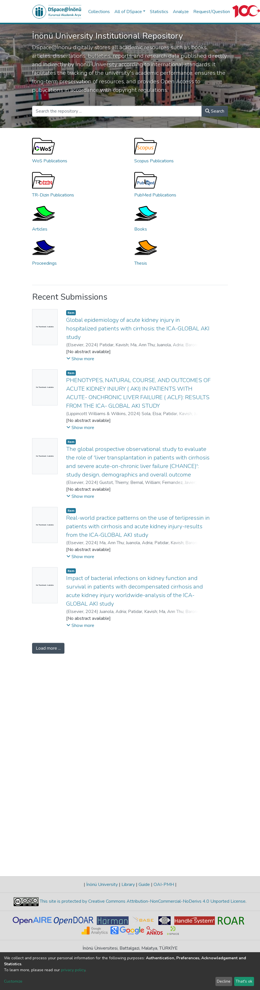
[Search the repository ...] (117, 111)
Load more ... (48, 648)
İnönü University (102, 884)
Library (128, 884)
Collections (99, 12)
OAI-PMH (163, 884)
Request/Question (211, 12)
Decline (223, 981)
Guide (144, 884)
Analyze (181, 12)
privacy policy (73, 970)
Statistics (159, 12)
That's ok (244, 981)
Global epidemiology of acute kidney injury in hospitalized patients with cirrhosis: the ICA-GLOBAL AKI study (137, 328)
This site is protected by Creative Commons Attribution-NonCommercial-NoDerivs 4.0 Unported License (142, 901)
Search (214, 111)
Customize (13, 981)
